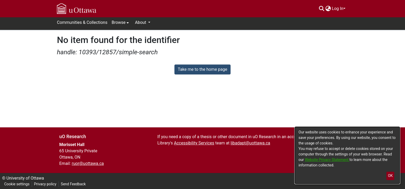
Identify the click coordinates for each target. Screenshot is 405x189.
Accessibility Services (194, 143)
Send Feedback (73, 184)
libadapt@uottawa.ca (250, 143)
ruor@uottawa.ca (88, 163)
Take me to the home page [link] (202, 69)
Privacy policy (45, 184)
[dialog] (347, 155)
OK (390, 176)
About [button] (141, 22)
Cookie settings (17, 184)
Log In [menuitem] (337, 8)
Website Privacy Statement (327, 160)
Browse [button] (118, 22)
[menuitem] (328, 9)
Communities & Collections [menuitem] (82, 22)
